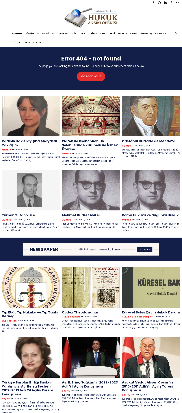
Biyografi (43, 33)
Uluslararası (60, 33)
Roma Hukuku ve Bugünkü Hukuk (145, 209)
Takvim (83, 33)
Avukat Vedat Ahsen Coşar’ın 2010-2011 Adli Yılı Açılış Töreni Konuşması (149, 371)
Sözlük (30, 33)
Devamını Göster (91, 403)
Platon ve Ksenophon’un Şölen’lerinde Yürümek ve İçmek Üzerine (88, 142)
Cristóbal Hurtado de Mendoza (143, 141)
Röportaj (146, 33)
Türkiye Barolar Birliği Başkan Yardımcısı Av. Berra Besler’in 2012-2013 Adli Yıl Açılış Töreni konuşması (30, 373)
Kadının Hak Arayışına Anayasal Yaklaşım (31, 141)
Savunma (160, 33)
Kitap (94, 33)
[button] (175, 33)
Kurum (37, 42)
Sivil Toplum (8, 309)
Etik (73, 33)
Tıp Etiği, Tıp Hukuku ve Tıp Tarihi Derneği (31, 305)
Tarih (26, 42)
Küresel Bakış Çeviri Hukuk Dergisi (146, 305)
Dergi (112, 33)
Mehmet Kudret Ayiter (77, 209)
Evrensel (17, 33)
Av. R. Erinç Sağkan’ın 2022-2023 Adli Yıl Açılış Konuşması (89, 371)
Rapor (133, 33)
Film (102, 33)
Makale (122, 33)
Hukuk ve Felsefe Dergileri (136, 309)
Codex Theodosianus (77, 305)
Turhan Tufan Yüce (15, 209)
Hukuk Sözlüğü (70, 309)
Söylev (16, 42)
